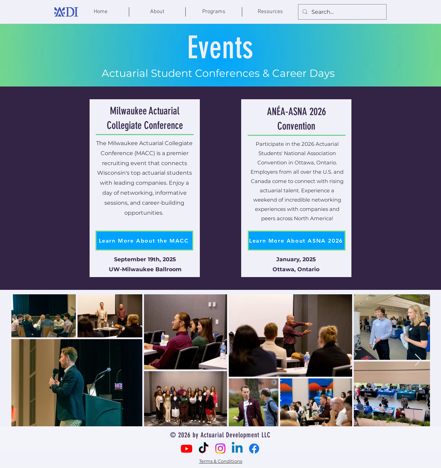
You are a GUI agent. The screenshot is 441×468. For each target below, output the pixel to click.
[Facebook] (254, 448)
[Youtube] (186, 448)
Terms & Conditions (220, 461)
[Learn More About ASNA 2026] (297, 241)
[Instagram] (220, 448)
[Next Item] (418, 360)
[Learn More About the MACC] (144, 241)
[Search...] (341, 12)
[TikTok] (203, 448)
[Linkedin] (237, 448)
